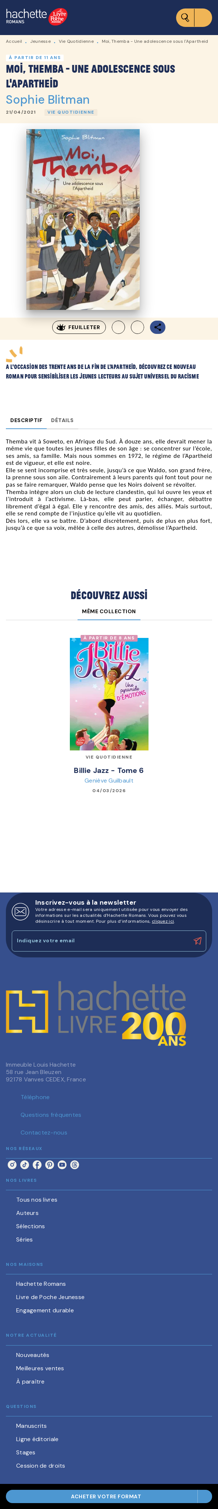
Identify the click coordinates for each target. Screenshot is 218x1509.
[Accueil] (37, 17)
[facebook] (37, 1164)
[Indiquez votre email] (100, 941)
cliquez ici (163, 921)
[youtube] (62, 1164)
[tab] (26, 420)
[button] (70, 112)
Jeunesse (40, 41)
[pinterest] (49, 1164)
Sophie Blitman (48, 99)
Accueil (14, 41)
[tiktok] (24, 1164)
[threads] (74, 1164)
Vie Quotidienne (76, 41)
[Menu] (194, 17)
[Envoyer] (197, 941)
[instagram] (12, 1164)
